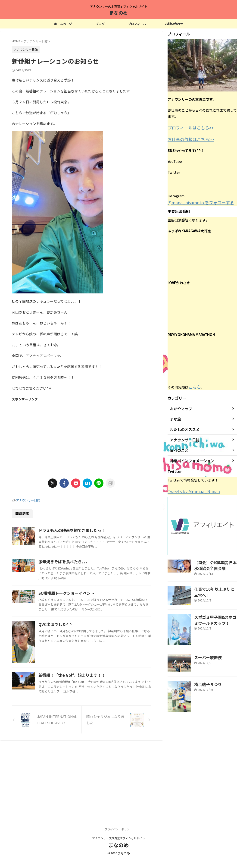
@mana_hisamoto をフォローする (195, 200)
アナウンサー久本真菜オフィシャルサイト (118, 837)
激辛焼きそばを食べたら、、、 (86, 574)
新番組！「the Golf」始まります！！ (93, 737)
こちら (193, 384)
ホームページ (63, 24)
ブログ (100, 24)
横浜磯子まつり (205, 679)
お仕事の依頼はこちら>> (187, 138)
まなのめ (118, 12)
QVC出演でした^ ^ (77, 645)
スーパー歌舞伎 (205, 652)
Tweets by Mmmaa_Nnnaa (189, 488)
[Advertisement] (81, 437)
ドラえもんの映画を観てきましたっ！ (93, 529)
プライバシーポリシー (118, 828)
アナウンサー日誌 (28, 500)
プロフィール (137, 24)
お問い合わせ (174, 24)
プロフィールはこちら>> (187, 127)
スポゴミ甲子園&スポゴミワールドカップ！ (215, 614)
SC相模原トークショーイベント (88, 609)
